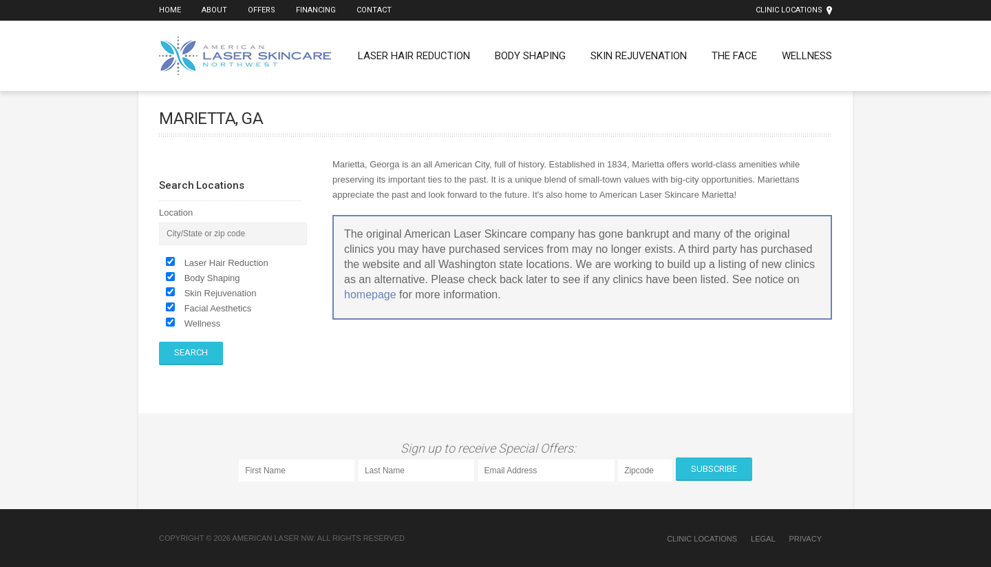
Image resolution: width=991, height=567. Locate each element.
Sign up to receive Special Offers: (491, 448)
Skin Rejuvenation (638, 56)
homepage (370, 294)
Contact (374, 10)
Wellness (807, 56)
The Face (734, 56)
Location (176, 212)
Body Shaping (530, 56)
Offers (261, 10)
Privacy (805, 539)
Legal (763, 539)
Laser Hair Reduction (414, 56)
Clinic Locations (789, 10)
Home (170, 10)
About (214, 10)
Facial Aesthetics (218, 308)
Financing (316, 10)
